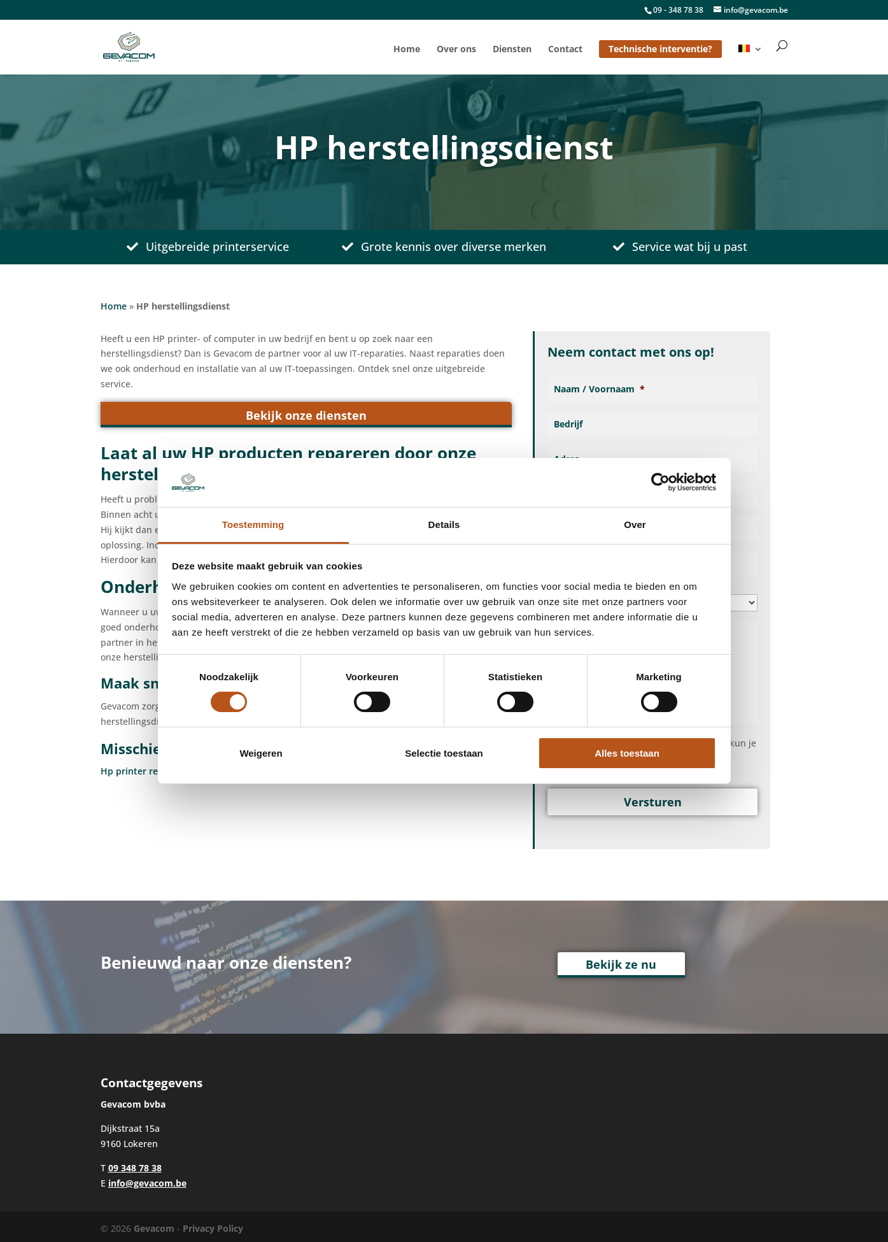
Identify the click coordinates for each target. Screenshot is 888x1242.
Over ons (456, 50)
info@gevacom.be (147, 1179)
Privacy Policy (213, 1224)
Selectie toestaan (444, 753)
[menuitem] (750, 60)
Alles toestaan (627, 753)
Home (406, 50)
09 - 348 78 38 (678, 9)
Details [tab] (444, 524)
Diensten (512, 50)
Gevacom (154, 1224)
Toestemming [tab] (253, 524)
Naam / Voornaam (599, 389)
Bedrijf (568, 424)
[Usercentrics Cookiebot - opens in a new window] (660, 482)
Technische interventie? (660, 49)
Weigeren (260, 753)
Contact (565, 50)
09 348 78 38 (135, 1164)
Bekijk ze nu (621, 961)
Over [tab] (635, 524)
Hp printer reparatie (145, 771)
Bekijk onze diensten (306, 415)
